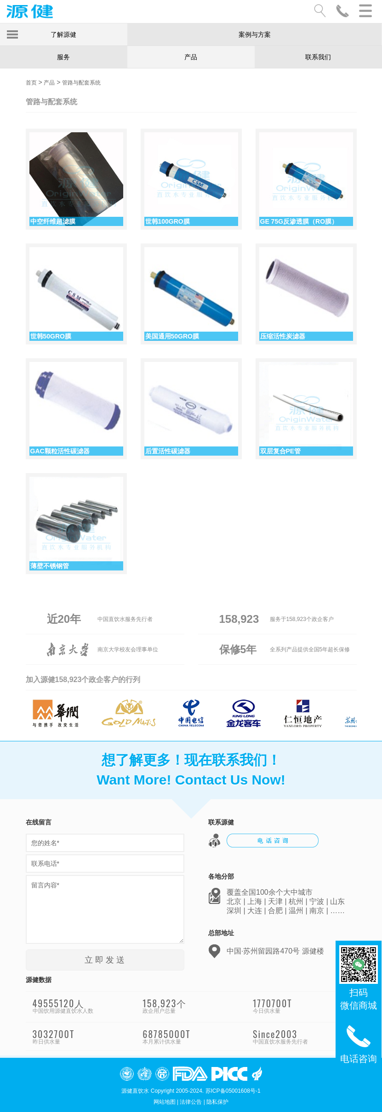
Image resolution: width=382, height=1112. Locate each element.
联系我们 (318, 57)
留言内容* (105, 909)
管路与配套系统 (81, 82)
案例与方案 (255, 34)
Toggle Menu (12, 34)
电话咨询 (358, 1043)
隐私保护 (217, 1102)
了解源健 (63, 34)
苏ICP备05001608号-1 (233, 1091)
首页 (31, 82)
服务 (63, 57)
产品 (190, 57)
